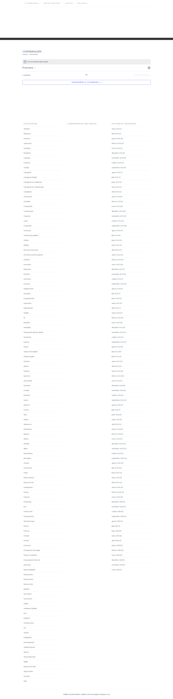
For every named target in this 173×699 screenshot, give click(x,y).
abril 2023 (115, 308)
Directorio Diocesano (31, 250)
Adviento (27, 129)
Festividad (27, 327)
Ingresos (27, 376)
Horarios (27, 361)
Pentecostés (28, 512)
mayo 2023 (115, 303)
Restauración (28, 575)
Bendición (27, 153)
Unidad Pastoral (52, 3)
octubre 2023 (116, 279)
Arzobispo (27, 148)
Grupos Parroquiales (31, 352)
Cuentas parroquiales (31, 235)
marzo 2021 (116, 429)
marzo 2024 (116, 255)
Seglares (27, 618)
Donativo (27, 260)
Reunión (26, 589)
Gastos (26, 347)
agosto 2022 (116, 347)
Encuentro (27, 279)
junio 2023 (115, 298)
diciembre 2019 (117, 502)
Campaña (27, 158)
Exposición (27, 303)
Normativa (27, 458)
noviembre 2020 (117, 449)
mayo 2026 (115, 129)
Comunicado (28, 206)
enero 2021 (116, 439)
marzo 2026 (116, 139)
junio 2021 (115, 415)
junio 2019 (115, 531)
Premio (26, 541)
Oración (26, 463)
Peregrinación (29, 516)
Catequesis (27, 172)
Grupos (69, 3)
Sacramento (28, 599)
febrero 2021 (116, 434)
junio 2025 (115, 182)
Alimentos (27, 134)
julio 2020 (115, 468)
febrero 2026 (116, 143)
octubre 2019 (116, 512)
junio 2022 (115, 357)
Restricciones (28, 579)
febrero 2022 (116, 376)
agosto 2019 (116, 521)
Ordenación (28, 468)
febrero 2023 (116, 318)
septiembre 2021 (117, 400)
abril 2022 (115, 366)
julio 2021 (115, 410)
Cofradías (27, 201)
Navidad (26, 444)
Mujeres (26, 434)
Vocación (27, 676)
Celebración (28, 197)
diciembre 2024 (117, 211)
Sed (25, 613)
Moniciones (28, 429)
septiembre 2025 (118, 168)
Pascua (26, 492)
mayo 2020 (116, 478)
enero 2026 (116, 148)
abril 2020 (115, 482)
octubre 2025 (116, 163)
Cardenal (27, 163)
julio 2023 (115, 294)
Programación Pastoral (32, 560)
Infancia (26, 371)
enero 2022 (116, 381)
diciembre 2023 (117, 269)
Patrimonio (27, 502)
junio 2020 (115, 473)
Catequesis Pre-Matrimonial (33, 187)
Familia (26, 313)
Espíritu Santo (28, 289)
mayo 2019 (115, 536)
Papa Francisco (29, 478)
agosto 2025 (116, 172)
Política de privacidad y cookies (74, 694)
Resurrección (28, 584)
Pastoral (26, 497)
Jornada (26, 390)
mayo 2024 (115, 245)
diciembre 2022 (117, 327)
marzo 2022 (116, 371)
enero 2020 (116, 497)
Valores (26, 652)
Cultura (26, 240)
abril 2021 (115, 424)
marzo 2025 (116, 197)
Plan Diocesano (29, 521)
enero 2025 (116, 206)
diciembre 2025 (117, 153)
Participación (28, 487)
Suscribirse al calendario (85, 82)
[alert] (87, 61)
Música (26, 439)
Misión (26, 420)
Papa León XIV (29, 482)
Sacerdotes (28, 594)
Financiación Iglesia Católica (33, 332)
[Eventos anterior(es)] (26, 75)
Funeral (26, 342)
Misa (25, 415)
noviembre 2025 (117, 158)
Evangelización (29, 298)
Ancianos (27, 139)
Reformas (27, 565)
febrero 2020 (116, 492)
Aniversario (28, 143)
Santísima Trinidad (30, 608)
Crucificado (27, 226)
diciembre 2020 (117, 444)
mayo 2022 (115, 361)
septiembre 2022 (118, 342)
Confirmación (28, 211)
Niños (26, 449)
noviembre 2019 (117, 507)
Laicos (26, 400)
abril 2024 (115, 250)
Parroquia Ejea (86, 20)
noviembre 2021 (117, 390)
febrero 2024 (116, 260)
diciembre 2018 (117, 560)
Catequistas (28, 192)
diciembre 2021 (117, 386)
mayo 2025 (115, 187)
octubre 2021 (116, 395)
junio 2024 (115, 240)
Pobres (26, 526)
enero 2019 (115, 555)
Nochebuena (28, 453)
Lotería (26, 410)
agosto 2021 (116, 405)
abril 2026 (115, 134)
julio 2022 (115, 352)
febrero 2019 (116, 550)
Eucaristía (27, 294)
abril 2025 (115, 192)
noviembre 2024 (117, 216)
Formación (27, 337)
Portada (26, 536)
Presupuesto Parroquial (32, 550)
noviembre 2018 (117, 565)
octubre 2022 (116, 337)
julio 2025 (115, 177)
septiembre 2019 (117, 516)
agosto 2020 (116, 463)
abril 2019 (115, 541)
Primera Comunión (30, 555)
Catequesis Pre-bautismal (33, 182)
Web (25, 681)
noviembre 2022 (117, 332)
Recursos (82, 3)
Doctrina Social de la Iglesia (33, 255)
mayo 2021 (115, 420)
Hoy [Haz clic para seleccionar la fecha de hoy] (86, 74)
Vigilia (26, 662)
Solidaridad (27, 637)
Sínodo (26, 633)
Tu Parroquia (32, 3)
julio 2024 (115, 235)
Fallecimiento (28, 308)
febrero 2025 (116, 201)
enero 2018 (116, 570)
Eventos (25, 54)
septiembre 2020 (118, 458)
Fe (24, 318)
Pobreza (26, 531)
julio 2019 (115, 526)
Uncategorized (29, 642)
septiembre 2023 (118, 284)
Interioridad (28, 381)
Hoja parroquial (29, 357)
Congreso (27, 216)
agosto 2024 (116, 231)
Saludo (26, 604)
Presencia (27, 545)
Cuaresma (27, 231)
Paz (25, 507)
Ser (25, 628)
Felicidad (27, 323)
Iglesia (26, 366)
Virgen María (28, 671)
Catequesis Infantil (30, 177)
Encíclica (27, 274)
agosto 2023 (116, 289)
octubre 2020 (116, 453)
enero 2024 (116, 265)
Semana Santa (29, 623)
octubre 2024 (116, 221)
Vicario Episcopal (29, 657)
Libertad (26, 405)
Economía (27, 265)
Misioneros (28, 424)
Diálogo (26, 245)
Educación (27, 269)
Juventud (27, 395)
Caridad (26, 168)
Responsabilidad (29, 570)
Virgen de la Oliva (30, 667)
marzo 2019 (116, 545)
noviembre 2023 (117, 274)
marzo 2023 (116, 313)
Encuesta (27, 284)
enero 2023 (116, 323)
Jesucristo (27, 386)
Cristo (26, 221)
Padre (26, 473)
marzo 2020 (116, 487)
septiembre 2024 (118, 226)
